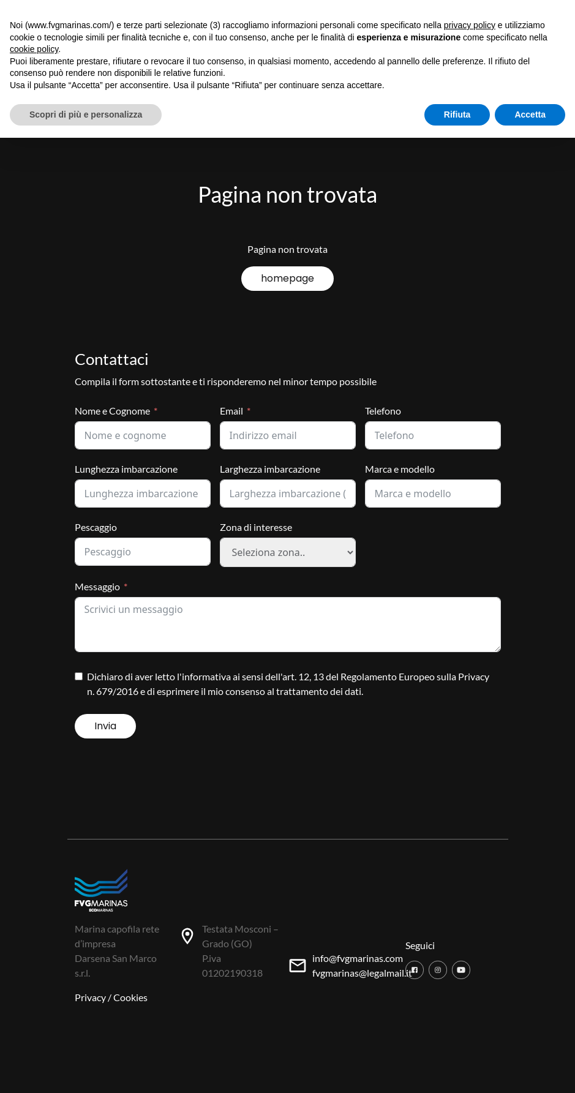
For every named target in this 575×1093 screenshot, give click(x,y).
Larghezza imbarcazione (270, 469)
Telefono (383, 410)
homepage (287, 278)
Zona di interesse (256, 527)
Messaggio (97, 586)
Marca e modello (400, 469)
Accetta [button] (530, 114)
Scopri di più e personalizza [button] (85, 114)
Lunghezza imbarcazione (126, 469)
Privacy (90, 997)
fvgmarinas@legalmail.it (362, 972)
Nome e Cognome (112, 410)
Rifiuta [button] (457, 114)
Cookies (130, 997)
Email (231, 410)
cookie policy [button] (34, 49)
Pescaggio (96, 527)
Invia (105, 726)
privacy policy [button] (469, 25)
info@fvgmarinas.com (357, 958)
